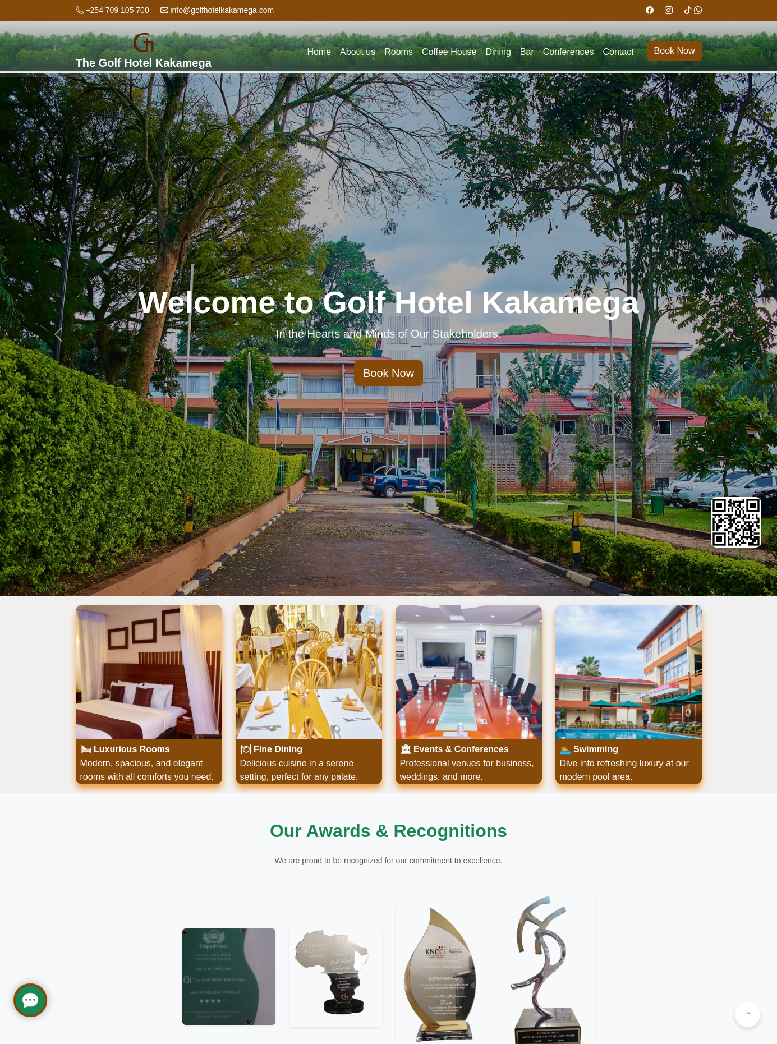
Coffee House (449, 52)
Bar (527, 52)
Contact (618, 52)
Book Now (674, 51)
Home (319, 52)
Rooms (398, 52)
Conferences (568, 52)
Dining (498, 52)
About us (357, 52)
